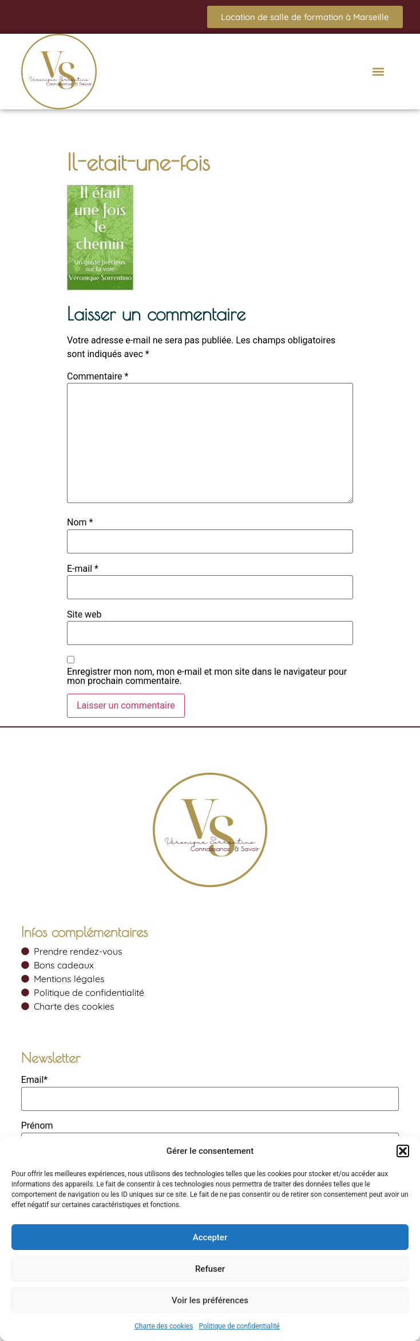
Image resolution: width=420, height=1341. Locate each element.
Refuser (210, 1269)
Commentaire (97, 376)
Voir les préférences (210, 1300)
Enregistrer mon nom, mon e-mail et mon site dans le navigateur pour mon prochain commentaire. (207, 676)
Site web (84, 614)
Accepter (210, 1237)
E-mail (82, 568)
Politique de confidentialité (239, 1326)
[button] (403, 1151)
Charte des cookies (163, 1326)
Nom (80, 522)
